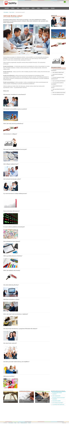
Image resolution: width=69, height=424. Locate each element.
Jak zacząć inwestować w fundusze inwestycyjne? (15, 149)
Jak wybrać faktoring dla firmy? (11, 285)
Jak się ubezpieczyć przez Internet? (11, 241)
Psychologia (45, 8)
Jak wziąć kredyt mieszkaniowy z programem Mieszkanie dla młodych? (20, 328)
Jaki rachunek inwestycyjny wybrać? (12, 179)
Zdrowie (7, 8)
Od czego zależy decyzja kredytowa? (57, 393)
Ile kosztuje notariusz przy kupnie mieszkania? (58, 398)
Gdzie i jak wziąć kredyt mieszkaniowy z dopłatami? (15, 314)
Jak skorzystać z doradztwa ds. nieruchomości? (14, 94)
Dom (18, 8)
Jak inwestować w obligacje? (10, 134)
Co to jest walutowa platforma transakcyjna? (14, 226)
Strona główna (6, 12)
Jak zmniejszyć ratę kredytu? (57, 402)
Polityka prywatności (24, 422)
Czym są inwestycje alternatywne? (11, 211)
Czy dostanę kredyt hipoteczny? (58, 404)
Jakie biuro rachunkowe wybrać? (11, 299)
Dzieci (33, 8)
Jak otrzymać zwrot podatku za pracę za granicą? (15, 109)
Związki (53, 8)
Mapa (15, 422)
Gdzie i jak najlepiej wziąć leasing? (11, 270)
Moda (38, 8)
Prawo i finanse (25, 8)
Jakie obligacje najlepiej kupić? (10, 164)
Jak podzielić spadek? (56, 400)
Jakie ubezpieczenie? (56, 395)
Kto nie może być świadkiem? (9, 400)
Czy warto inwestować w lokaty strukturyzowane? (15, 193)
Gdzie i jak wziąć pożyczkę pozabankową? (13, 123)
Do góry (63, 422)
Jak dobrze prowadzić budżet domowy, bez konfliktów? (16, 361)
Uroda (12, 8)
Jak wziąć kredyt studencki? (10, 343)
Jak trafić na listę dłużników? (25, 400)
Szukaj (65, 2)
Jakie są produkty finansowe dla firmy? (12, 255)
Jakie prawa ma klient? (9, 376)
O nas (18, 422)
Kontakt (29, 422)
